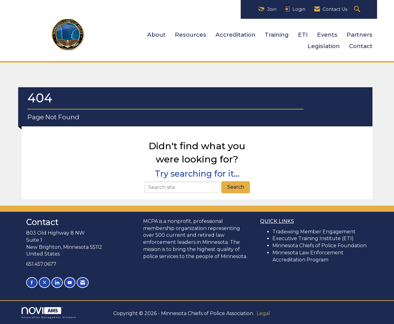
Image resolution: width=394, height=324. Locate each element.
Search (235, 187)
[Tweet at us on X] (44, 282)
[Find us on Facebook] (32, 282)
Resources (190, 34)
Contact (360, 46)
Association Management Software (49, 312)
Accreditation (235, 34)
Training (277, 34)
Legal (263, 313)
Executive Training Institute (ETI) (313, 238)
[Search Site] (358, 9)
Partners (359, 34)
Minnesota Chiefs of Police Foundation (319, 245)
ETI (303, 34)
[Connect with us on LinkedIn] (57, 282)
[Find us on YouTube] (69, 282)
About (156, 34)
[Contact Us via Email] (83, 282)
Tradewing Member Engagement (314, 232)
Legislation (324, 46)
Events (327, 34)
